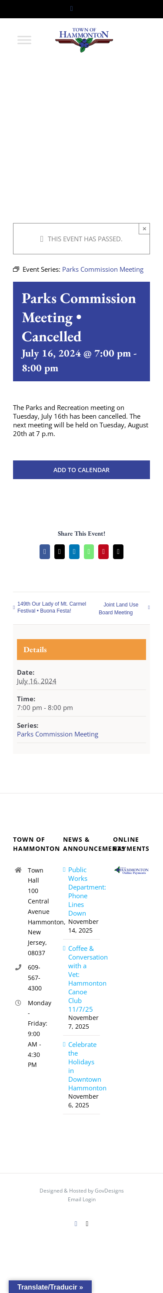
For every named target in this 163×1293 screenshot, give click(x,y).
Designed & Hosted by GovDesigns (82, 1190)
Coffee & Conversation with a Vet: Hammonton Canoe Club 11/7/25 (82, 978)
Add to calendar (81, 469)
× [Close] (144, 228)
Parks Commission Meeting (57, 734)
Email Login (82, 1199)
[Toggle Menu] (24, 40)
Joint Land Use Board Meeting (118, 609)
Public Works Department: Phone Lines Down (82, 891)
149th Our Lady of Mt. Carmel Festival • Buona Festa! (51, 607)
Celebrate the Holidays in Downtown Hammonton (82, 1066)
